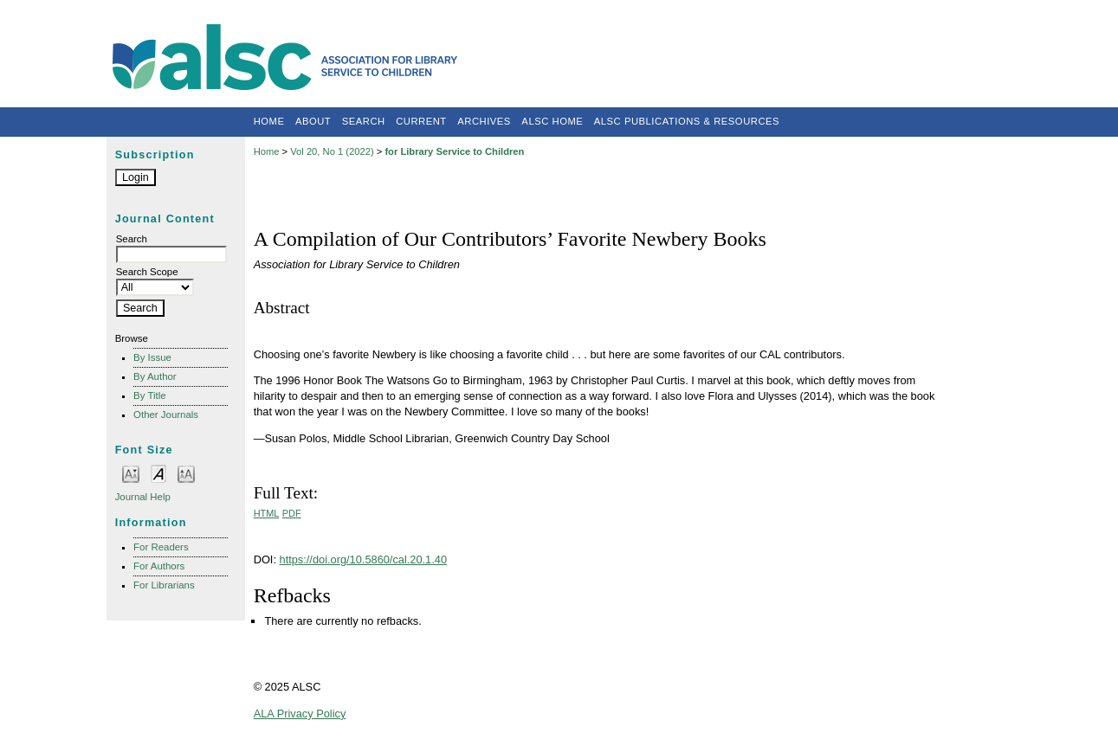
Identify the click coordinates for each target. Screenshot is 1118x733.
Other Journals (165, 414)
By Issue (152, 357)
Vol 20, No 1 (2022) (331, 151)
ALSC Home (552, 121)
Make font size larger (186, 473)
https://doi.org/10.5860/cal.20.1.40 (364, 559)
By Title (149, 395)
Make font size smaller (130, 473)
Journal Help (143, 497)
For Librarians (164, 585)
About (313, 121)
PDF (291, 513)
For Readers (161, 547)
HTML (267, 513)
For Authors (158, 566)
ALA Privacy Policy (300, 713)
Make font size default (158, 473)
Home (269, 121)
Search (363, 121)
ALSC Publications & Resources (686, 121)
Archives (484, 121)
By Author (155, 376)
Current (421, 121)
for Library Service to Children (454, 151)
